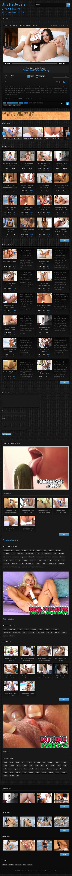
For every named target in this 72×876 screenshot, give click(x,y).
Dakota (66, 25)
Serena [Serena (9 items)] (51, 774)
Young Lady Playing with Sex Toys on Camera (53, 133)
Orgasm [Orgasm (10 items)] (48, 559)
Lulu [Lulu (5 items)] (25, 771)
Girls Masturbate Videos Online (13, 6)
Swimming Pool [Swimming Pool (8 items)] (29, 566)
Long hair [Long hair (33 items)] (31, 559)
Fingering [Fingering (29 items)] (33, 631)
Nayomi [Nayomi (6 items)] (49, 771)
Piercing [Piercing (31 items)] (18, 562)
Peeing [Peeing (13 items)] (5, 562)
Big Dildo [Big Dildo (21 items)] (32, 552)
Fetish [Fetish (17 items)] (26, 631)
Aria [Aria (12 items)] (44, 764)
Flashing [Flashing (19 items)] (47, 631)
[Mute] (64, 63)
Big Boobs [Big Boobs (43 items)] (24, 552)
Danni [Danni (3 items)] (31, 767)
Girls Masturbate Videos (11, 542)
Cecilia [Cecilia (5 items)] (18, 767)
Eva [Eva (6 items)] (47, 767)
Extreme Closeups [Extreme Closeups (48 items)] (46, 556)
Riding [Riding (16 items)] (39, 562)
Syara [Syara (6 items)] (57, 774)
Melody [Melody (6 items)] (31, 771)
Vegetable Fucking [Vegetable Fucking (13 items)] (15, 569)
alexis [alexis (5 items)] (17, 764)
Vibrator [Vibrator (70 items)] (24, 569)
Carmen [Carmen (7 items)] (12, 767)
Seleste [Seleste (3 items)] (44, 774)
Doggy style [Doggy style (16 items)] (20, 556)
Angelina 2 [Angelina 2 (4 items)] (37, 764)
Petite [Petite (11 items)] (11, 562)
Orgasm (5, 105)
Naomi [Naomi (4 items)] (42, 771)
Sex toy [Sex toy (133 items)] (57, 635)
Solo (4, 102)
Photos (11, 867)
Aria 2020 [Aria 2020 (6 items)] (50, 764)
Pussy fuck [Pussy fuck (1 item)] (31, 635)
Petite (10, 105)
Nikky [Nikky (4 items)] (55, 771)
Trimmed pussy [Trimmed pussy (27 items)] (52, 566)
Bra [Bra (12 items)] (45, 552)
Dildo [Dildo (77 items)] (13, 556)
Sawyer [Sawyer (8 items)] (31, 774)
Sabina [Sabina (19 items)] (18, 774)
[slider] (35, 63)
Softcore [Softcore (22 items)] (64, 635)
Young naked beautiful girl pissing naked (33, 133)
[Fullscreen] (67, 63)
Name (4, 413)
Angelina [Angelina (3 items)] (29, 764)
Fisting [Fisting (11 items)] (40, 631)
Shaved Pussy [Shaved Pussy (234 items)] (47, 562)
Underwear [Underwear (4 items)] (61, 566)
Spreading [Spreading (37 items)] (14, 566)
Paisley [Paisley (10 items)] (11, 774)
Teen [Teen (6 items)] (44, 566)
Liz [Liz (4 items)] (20, 771)
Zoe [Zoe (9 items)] (18, 778)
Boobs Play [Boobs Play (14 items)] (12, 631)
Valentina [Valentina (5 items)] (64, 774)
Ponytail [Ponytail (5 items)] (25, 562)
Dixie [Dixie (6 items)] (37, 767)
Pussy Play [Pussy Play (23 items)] (49, 635)
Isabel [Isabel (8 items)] (64, 767)
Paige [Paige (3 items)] (5, 774)
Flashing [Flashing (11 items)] (61, 556)
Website (4, 428)
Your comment (6, 392)
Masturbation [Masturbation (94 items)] (16, 635)
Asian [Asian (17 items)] (17, 552)
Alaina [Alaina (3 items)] (5, 764)
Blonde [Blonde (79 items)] (39, 552)
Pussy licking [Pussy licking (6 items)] (40, 635)
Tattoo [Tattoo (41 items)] (38, 566)
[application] (36, 46)
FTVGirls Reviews (9, 621)
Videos (8, 102)
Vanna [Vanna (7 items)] (5, 778)
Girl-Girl (5, 867)
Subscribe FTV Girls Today (36, 70)
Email (4, 420)
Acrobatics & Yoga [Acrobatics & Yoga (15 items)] (8, 552)
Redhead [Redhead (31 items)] (32, 562)
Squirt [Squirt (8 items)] (21, 566)
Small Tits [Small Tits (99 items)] (6, 566)
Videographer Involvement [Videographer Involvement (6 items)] (36, 569)
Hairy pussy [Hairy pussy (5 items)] (7, 559)
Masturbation (15, 102)
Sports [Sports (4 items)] (5, 638)
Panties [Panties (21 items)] (62, 559)
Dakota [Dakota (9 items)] (25, 767)
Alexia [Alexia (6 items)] (11, 764)
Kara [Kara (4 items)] (10, 771)
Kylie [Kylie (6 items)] (16, 771)
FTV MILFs (7, 754)
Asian (30, 102)
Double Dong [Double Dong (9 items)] (29, 556)
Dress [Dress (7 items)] (37, 556)
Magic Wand (40, 102)
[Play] (5, 63)
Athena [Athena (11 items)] (57, 764)
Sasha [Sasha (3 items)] (24, 774)
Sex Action (18, 867)
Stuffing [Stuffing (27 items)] (12, 638)
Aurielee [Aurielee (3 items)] (64, 764)
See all (64, 240)
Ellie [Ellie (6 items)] (42, 767)
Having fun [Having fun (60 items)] (15, 559)
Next (68, 133)
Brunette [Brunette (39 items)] (51, 552)
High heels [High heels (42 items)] (23, 559)
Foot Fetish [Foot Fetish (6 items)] (55, 631)
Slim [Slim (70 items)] (63, 562)
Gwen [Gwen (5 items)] (58, 767)
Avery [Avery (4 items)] (5, 767)
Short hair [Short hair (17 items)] (56, 562)
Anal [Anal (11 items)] (5, 631)
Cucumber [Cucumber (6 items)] (6, 556)
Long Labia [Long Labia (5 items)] (40, 559)
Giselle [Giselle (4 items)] (53, 767)
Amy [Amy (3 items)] (23, 764)
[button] (36, 47)
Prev (3, 133)
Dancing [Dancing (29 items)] (20, 631)
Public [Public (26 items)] (24, 635)
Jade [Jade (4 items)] (5, 771)
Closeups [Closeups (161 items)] (58, 552)
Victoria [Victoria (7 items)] (12, 778)
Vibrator (18, 105)
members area (47, 99)
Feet (34, 102)
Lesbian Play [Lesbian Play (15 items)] (7, 635)
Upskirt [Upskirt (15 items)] (5, 569)
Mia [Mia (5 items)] (37, 771)
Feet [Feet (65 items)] (55, 556)
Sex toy (21, 102)
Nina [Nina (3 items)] (61, 771)
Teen (14, 105)
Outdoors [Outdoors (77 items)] (55, 559)
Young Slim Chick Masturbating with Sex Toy (12, 133)
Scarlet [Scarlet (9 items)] (37, 774)
